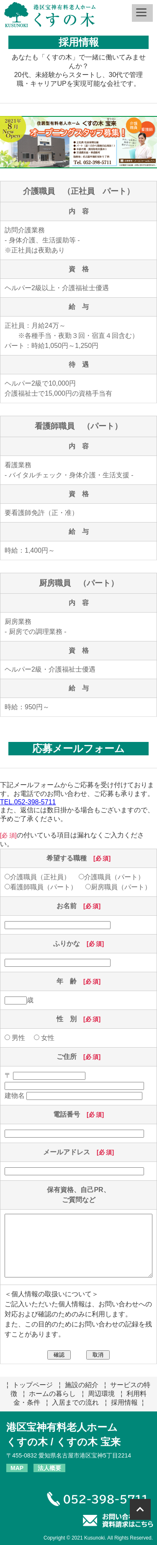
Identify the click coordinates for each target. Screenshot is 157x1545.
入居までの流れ (75, 1402)
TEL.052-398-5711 (28, 802)
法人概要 (49, 1468)
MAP (16, 1468)
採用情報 (124, 1402)
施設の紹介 (81, 1384)
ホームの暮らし (52, 1393)
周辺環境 (101, 1393)
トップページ (33, 1384)
